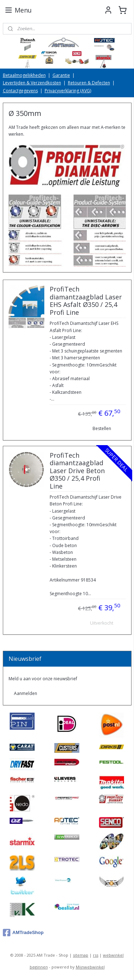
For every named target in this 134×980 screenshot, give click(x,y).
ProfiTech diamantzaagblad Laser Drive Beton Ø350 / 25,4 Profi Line (77, 471)
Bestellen (102, 429)
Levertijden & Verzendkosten (32, 83)
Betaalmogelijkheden (24, 75)
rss (95, 955)
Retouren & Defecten (89, 83)
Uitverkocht (101, 623)
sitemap (80, 955)
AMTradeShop (23, 932)
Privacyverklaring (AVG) (68, 91)
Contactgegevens (20, 91)
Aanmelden (25, 693)
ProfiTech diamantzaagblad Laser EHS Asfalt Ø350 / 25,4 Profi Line (86, 301)
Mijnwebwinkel (90, 967)
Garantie (61, 75)
